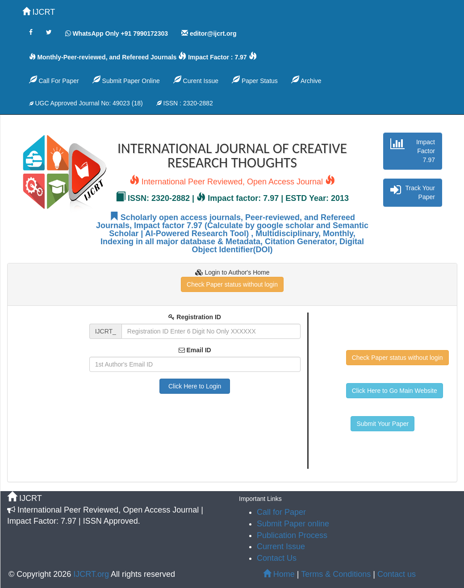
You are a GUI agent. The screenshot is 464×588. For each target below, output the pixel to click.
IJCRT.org (92, 574)
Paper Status (255, 79)
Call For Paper (54, 79)
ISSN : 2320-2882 (184, 103)
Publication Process (292, 535)
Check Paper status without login (232, 284)
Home (279, 574)
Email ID (195, 350)
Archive (306, 79)
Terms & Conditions (336, 574)
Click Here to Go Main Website (394, 390)
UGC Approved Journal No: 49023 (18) (86, 103)
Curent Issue (195, 79)
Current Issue (281, 546)
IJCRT (38, 12)
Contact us (396, 574)
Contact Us (277, 558)
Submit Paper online (293, 523)
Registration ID (194, 317)
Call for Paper (281, 512)
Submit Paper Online (126, 79)
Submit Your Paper (382, 423)
